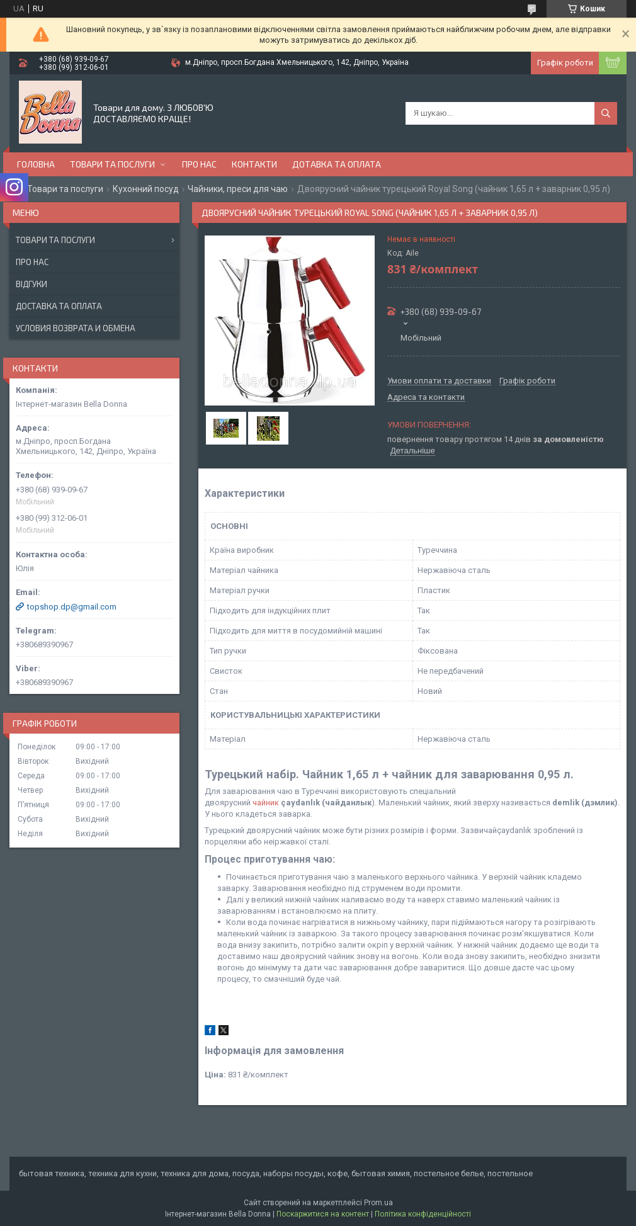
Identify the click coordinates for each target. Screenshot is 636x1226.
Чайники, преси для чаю (238, 189)
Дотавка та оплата (336, 164)
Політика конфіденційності (423, 1214)
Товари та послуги (112, 164)
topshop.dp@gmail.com (71, 606)
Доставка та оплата (59, 306)
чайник (266, 802)
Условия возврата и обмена (75, 328)
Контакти (254, 164)
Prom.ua (378, 1202)
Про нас (199, 164)
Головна (36, 164)
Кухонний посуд (146, 189)
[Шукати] (605, 113)
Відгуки (31, 284)
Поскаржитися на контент (322, 1214)
